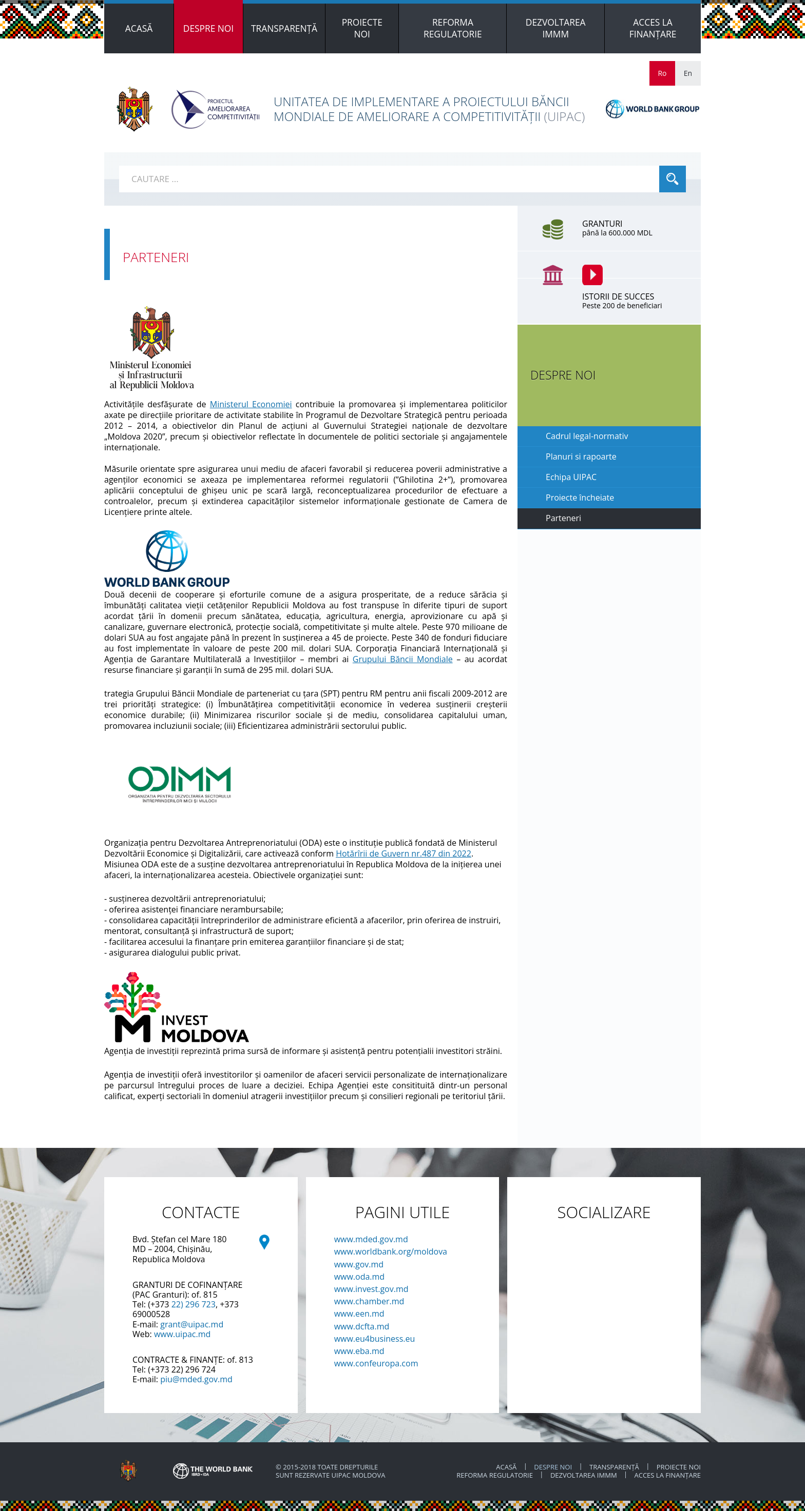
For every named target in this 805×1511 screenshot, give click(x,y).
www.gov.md (359, 1264)
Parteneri (563, 518)
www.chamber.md (369, 1301)
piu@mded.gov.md (196, 1379)
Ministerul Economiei (251, 404)
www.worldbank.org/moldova (390, 1251)
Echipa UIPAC (571, 477)
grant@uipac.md (191, 1324)
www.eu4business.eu (374, 1338)
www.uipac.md (182, 1334)
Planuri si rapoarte (581, 456)
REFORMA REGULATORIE (495, 1475)
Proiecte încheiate (580, 497)
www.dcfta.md (362, 1326)
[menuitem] (139, 28)
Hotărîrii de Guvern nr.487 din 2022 (403, 853)
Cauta (672, 179)
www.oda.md (359, 1276)
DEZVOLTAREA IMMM (584, 1475)
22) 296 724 (193, 1369)
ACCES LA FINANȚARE (668, 1475)
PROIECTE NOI (679, 1467)
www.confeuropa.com (376, 1363)
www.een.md (359, 1313)
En (688, 73)
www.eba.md (359, 1351)
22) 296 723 (193, 1304)
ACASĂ (506, 1467)
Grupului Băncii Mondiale (403, 659)
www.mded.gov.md (371, 1239)
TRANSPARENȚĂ (614, 1467)
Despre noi (553, 1467)
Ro (662, 73)
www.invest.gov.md (371, 1289)
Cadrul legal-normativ (587, 436)
